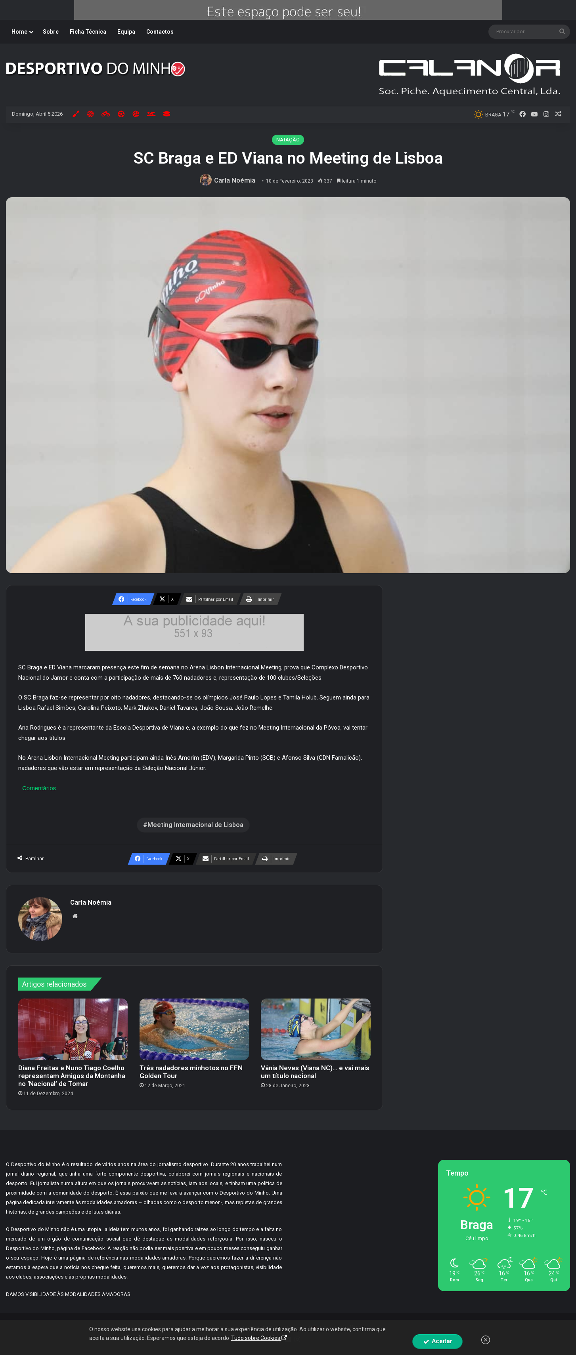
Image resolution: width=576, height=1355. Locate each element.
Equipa (126, 32)
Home (19, 32)
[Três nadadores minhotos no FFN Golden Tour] (194, 1029)
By (353, 1327)
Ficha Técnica (88, 32)
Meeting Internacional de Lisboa (195, 825)
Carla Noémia (234, 180)
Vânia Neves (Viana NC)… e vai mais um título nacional (315, 1072)
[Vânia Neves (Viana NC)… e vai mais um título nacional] (315, 1029)
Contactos (160, 32)
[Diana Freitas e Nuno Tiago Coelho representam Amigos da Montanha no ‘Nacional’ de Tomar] (73, 1029)
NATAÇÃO (288, 140)
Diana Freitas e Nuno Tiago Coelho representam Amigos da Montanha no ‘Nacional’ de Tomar (71, 1076)
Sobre (51, 32)
